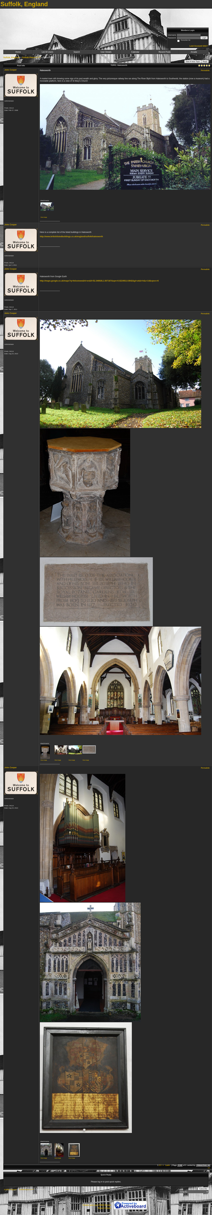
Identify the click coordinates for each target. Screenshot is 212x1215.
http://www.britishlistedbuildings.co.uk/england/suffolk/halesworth (71, 236)
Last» (167, 1165)
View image (43, 217)
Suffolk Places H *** (31, 57)
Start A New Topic (193, 62)
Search (77, 52)
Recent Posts (164, 52)
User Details (105, 52)
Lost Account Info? (199, 46)
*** (209, 1168)
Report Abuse (104, 1208)
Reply (205, 62)
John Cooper (10, 70)
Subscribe (203, 1189)
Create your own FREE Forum (97, 1205)
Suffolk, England (11, 57)
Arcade (194, 52)
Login (204, 38)
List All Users (47, 52)
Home (18, 52)
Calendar (135, 52)
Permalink (205, 70)
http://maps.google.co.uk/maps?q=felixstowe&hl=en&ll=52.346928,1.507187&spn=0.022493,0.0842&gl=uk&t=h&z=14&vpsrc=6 (99, 281)
